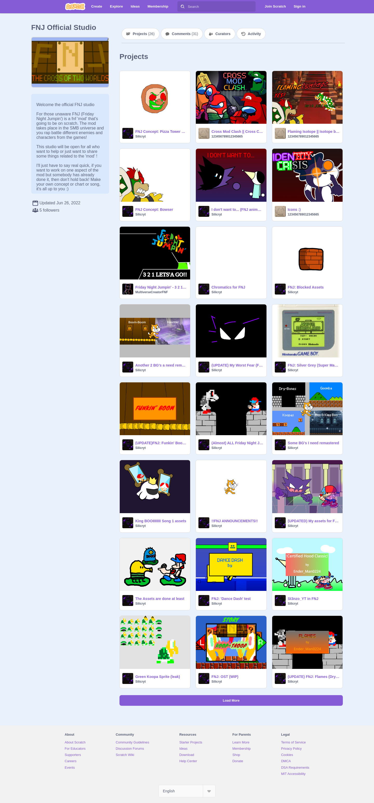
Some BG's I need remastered (313, 443)
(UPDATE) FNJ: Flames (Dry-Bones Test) (313, 677)
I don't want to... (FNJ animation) (237, 209)
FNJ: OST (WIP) (224, 677)
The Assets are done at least (159, 599)
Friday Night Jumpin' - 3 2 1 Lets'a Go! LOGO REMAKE (161, 287)
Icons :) (294, 209)
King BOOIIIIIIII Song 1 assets (160, 521)
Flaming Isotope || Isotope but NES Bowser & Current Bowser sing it (313, 131)
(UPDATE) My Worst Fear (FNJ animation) (237, 365)
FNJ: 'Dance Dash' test (231, 599)
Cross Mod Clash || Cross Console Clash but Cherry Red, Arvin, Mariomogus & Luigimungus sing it (237, 131)
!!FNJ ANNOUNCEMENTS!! (234, 521)
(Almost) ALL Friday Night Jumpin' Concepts (237, 443)
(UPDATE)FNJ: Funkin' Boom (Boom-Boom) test (161, 443)
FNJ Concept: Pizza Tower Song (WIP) (161, 131)
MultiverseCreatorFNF (151, 292)
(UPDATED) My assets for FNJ (313, 521)
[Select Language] (187, 791)
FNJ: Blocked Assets (306, 287)
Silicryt (140, 136)
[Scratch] (75, 6)
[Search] (182, 6)
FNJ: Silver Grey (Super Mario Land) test (313, 365)
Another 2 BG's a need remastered (161, 365)
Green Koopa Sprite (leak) (157, 677)
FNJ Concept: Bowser (154, 209)
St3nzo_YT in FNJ (303, 599)
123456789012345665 (227, 136)
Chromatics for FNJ (228, 287)
